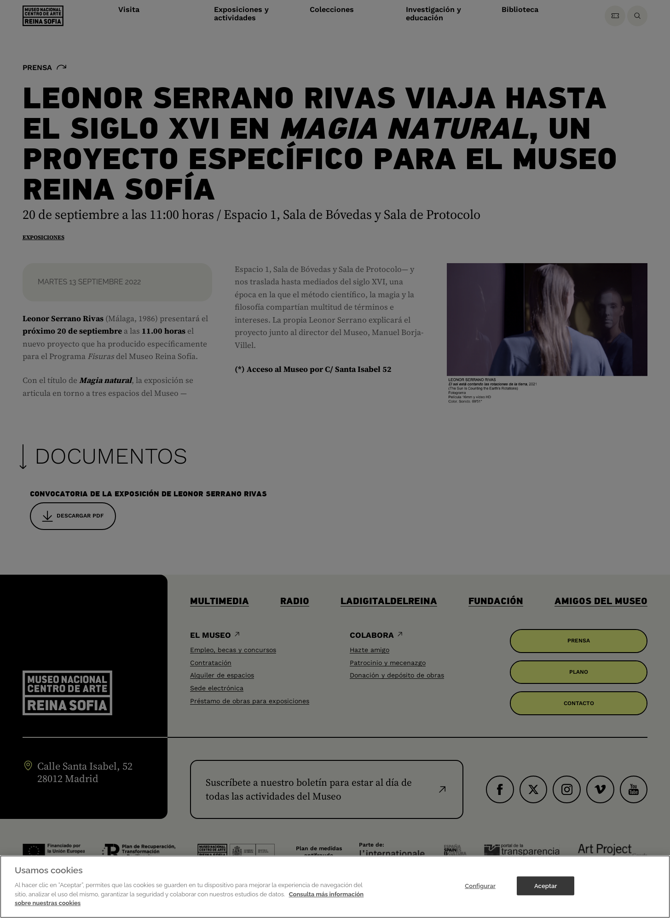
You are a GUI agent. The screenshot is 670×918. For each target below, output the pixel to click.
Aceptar (545, 893)
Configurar (480, 893)
